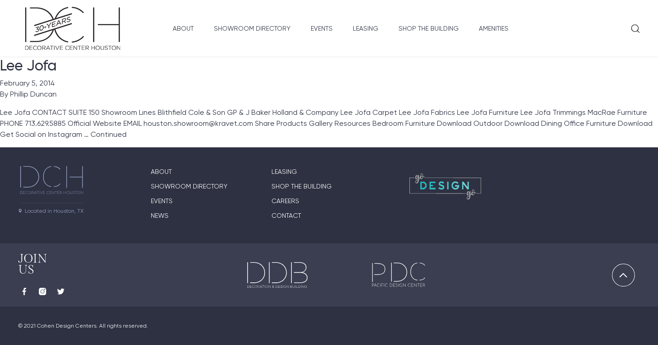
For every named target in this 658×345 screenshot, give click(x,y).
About (183, 28)
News (160, 215)
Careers (285, 201)
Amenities (494, 28)
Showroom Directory (252, 28)
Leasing (365, 28)
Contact (286, 215)
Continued (108, 134)
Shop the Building (428, 28)
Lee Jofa (28, 65)
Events (322, 28)
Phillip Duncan (33, 94)
